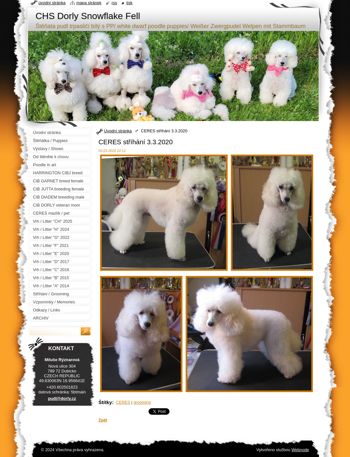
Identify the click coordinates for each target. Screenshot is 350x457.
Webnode (300, 449)
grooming (142, 402)
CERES (123, 402)
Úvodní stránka (118, 130)
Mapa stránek (89, 2)
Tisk (129, 2)
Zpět (102, 420)
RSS (114, 2)
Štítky (105, 402)
